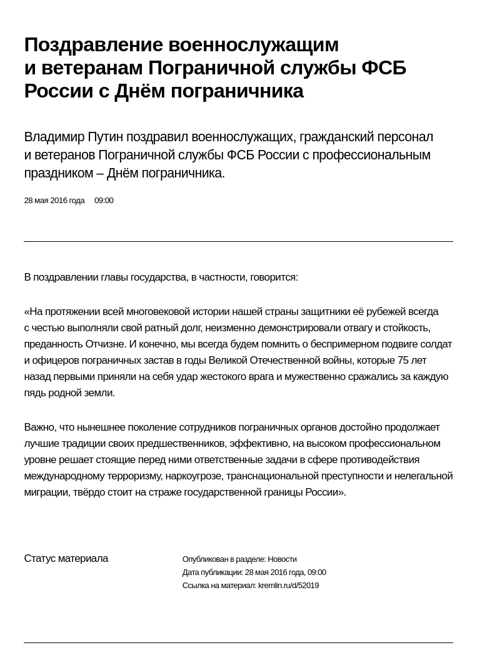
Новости (282, 559)
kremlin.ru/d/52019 (288, 585)
